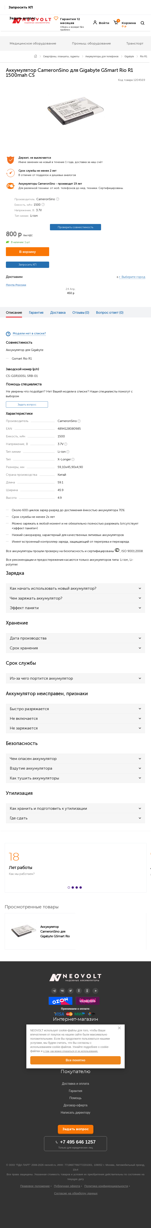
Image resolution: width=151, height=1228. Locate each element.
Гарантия (36, 313)
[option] (75, 111)
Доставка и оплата (75, 1083)
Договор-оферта (75, 1105)
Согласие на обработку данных (76, 1193)
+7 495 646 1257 (78, 1142)
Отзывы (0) (80, 313)
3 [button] (77, 888)
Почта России (16, 285)
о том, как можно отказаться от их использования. (70, 1051)
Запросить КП (21, 7)
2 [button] (74, 888)
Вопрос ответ (109, 313)
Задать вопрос (27, 404)
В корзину (27, 252)
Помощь (75, 1098)
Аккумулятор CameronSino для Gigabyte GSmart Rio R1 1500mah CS (55, 931)
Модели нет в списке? (29, 333)
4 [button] (81, 888)
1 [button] (70, 888)
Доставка (57, 313)
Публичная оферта (67, 1186)
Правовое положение (35, 1186)
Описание (14, 313)
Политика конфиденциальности (106, 1186)
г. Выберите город (132, 277)
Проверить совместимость (75, 227)
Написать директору (75, 1112)
